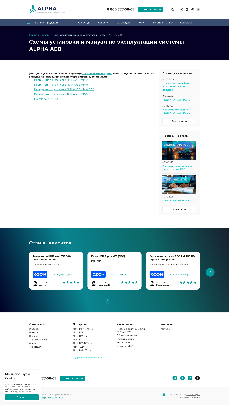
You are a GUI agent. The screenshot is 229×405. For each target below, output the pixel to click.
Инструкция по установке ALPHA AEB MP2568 (62, 94)
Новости (44, 35)
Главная (33, 35)
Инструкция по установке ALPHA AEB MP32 (61, 80)
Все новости (179, 121)
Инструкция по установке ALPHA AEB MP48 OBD (64, 89)
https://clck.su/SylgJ (63, 274)
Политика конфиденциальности (46, 397)
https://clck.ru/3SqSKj (180, 274)
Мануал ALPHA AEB (46, 98)
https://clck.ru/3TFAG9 (122, 274)
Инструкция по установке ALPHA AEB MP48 (61, 84)
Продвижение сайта (189, 397)
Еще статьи (179, 209)
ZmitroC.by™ (193, 394)
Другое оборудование (88, 357)
